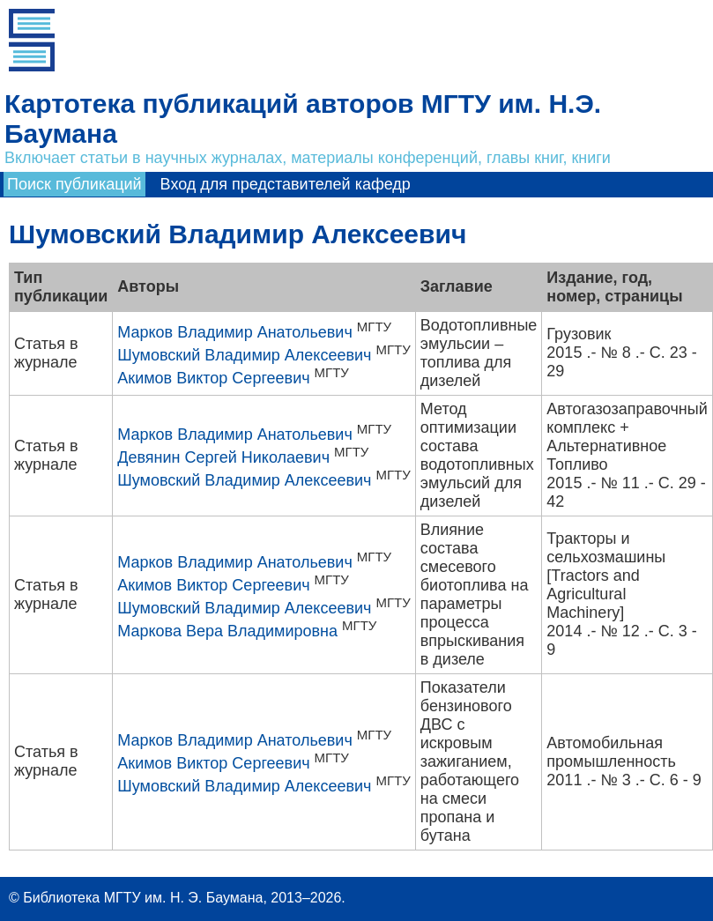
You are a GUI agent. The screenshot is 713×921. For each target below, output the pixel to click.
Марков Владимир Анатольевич (235, 332)
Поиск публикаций (74, 184)
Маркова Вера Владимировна (227, 631)
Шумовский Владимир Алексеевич (244, 355)
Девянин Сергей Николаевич (223, 457)
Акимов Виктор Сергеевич (213, 378)
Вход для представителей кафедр (285, 184)
